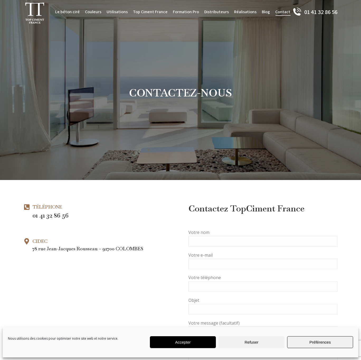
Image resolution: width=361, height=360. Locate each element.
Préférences (320, 342)
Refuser (252, 342)
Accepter (183, 342)
